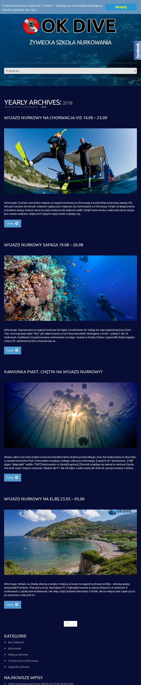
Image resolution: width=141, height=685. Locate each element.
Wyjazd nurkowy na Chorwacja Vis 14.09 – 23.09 (55, 117)
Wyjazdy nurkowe (18, 666)
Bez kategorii (16, 642)
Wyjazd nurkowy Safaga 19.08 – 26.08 (43, 244)
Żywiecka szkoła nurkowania (21, 107)
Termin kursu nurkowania (23, 660)
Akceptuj (121, 7)
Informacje (14, 648)
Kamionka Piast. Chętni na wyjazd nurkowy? (53, 371)
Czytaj (9, 223)
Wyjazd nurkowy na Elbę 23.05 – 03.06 (44, 498)
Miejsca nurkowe (18, 654)
